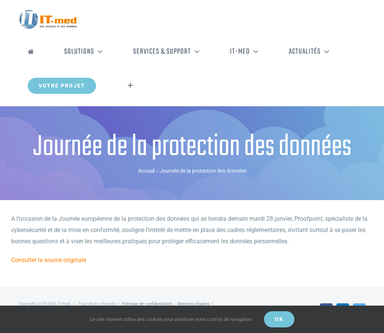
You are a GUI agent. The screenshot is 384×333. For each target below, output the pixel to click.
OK (279, 319)
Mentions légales (193, 303)
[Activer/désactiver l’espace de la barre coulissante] (130, 85)
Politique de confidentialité (147, 303)
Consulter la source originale (48, 260)
